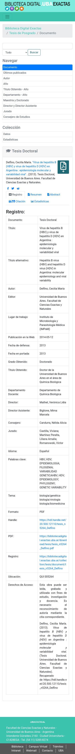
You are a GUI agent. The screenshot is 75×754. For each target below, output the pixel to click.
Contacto (47, 750)
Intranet (16, 750)
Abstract (53, 194)
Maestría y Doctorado (16, 100)
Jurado (7, 111)
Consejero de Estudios (16, 116)
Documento (10, 67)
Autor (6, 78)
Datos (6, 134)
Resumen (35, 194)
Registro (15, 194)
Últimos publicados (14, 72)
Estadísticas (10, 139)
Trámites (58, 746)
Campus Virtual (38, 746)
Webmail (31, 750)
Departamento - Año (15, 94)
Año (5, 83)
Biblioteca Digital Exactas (23, 28)
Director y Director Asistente (20, 105)
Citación (17, 201)
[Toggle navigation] (7, 16)
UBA (61, 750)
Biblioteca (17, 746)
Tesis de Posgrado (22, 33)
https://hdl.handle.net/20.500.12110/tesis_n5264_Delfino (53, 524)
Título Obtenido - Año (15, 89)
